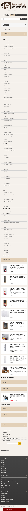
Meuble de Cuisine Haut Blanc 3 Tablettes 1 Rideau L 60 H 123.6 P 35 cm (17, 290)
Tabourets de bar (7, 58)
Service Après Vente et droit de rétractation (10, 438)
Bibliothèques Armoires (9, 113)
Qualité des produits (6, 434)
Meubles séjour (7, 90)
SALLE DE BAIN (6, 208)
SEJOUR (4, 39)
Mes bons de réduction (5, 501)
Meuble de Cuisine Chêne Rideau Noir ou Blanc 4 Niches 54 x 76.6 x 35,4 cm (17, 324)
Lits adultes (6, 157)
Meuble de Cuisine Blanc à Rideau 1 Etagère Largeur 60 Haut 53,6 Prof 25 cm (18, 312)
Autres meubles (7, 99)
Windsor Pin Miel (7, 218)
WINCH (5, 231)
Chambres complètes (8, 148)
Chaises (5, 51)
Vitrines (5, 69)
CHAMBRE (5, 143)
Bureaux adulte (7, 129)
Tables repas (6, 106)
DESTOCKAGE (6, 255)
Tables (5, 102)
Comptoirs (6, 206)
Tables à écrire (7, 185)
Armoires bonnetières (8, 97)
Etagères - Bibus (7, 71)
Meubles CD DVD (7, 88)
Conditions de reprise (5, 487)
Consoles (6, 81)
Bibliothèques (7, 67)
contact (8, 10)
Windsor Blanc (7, 215)
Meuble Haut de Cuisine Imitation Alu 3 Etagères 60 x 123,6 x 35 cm (17, 266)
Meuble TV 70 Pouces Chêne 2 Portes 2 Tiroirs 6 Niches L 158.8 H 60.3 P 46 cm (18, 368)
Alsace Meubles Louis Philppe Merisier (12, 225)
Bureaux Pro (6, 139)
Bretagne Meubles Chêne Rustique (11, 222)
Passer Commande (6, 440)
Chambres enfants (8, 162)
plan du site (14, 10)
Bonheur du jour (7, 160)
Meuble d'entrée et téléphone (10, 48)
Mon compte (4, 491)
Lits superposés (7, 180)
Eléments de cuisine (8, 201)
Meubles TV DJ (7, 243)
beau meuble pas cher (7, 420)
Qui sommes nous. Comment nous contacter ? (9, 482)
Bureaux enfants (7, 132)
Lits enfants (6, 173)
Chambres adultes (8, 146)
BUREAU (5, 109)
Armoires (6, 153)
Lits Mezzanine (7, 183)
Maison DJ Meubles (8, 245)
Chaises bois (6, 53)
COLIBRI (6, 252)
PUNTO (5, 241)
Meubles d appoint (8, 74)
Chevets (5, 155)
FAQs (4, 425)
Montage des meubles (7, 430)
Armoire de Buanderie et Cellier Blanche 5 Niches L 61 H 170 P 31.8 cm (18, 357)
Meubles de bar (7, 85)
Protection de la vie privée (6, 486)
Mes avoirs (3, 495)
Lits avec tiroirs (7, 178)
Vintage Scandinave (8, 229)
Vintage (5, 227)
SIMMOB (6, 238)
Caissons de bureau (8, 125)
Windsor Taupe (7, 220)
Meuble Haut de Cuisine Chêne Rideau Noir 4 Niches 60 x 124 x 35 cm (18, 300)
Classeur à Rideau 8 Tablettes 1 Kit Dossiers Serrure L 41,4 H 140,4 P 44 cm (18, 278)
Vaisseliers (6, 204)
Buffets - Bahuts (7, 92)
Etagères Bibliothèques (9, 65)
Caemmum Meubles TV (9, 234)
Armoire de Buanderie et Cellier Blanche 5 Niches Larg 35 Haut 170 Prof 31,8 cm (17, 346)
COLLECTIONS (6, 213)
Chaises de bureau (8, 141)
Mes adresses (3, 497)
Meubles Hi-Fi (7, 83)
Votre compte (6, 15)
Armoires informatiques (9, 136)
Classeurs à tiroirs (8, 122)
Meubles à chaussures (9, 46)
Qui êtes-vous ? (6, 436)
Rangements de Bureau (9, 118)
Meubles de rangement (9, 194)
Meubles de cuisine (8, 192)
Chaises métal (7, 55)
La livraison (5, 432)
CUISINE (4, 190)
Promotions (5, 388)
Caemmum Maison (8, 236)
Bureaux (5, 127)
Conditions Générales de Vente (7, 480)
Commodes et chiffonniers (9, 44)
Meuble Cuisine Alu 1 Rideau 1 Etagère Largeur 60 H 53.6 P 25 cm (17, 334)
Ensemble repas (7, 104)
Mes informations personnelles (7, 499)
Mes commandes (4, 493)
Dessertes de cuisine (8, 199)
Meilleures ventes (7, 260)
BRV (5, 248)
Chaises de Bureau (8, 62)
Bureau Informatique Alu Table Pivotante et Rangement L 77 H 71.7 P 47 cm (18, 396)
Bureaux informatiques (9, 134)
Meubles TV (6, 76)
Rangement (6, 41)
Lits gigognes (6, 176)
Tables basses (7, 78)
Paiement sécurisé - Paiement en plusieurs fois (10, 484)
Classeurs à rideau (8, 120)
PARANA (6, 250)
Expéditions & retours (5, 478)
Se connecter (6, 14)
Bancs (5, 60)
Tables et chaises (7, 197)
